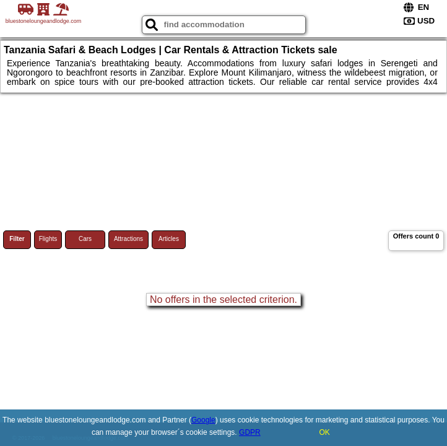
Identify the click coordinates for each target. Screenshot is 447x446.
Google (203, 420)
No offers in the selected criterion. (223, 299)
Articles (168, 238)
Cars (85, 238)
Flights (48, 238)
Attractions (128, 238)
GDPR (250, 432)
